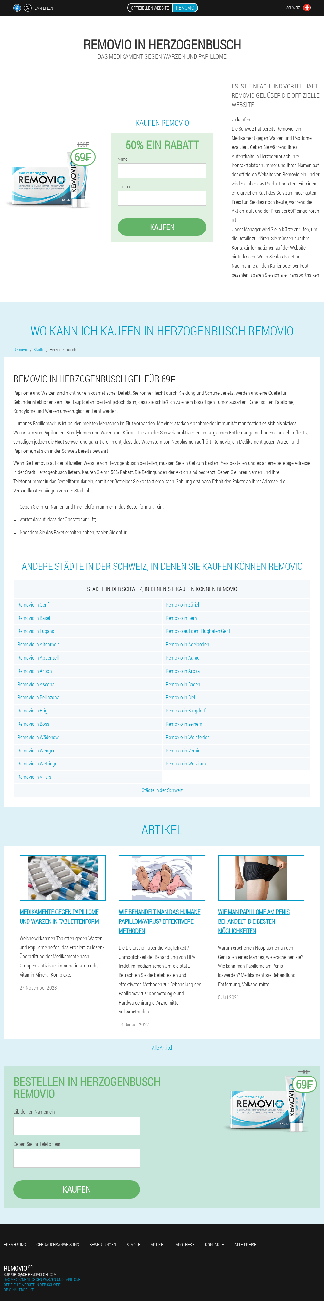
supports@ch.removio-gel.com (30, 1274)
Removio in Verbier (184, 750)
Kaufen (162, 227)
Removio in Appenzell (38, 657)
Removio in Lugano (35, 631)
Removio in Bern (181, 618)
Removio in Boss (33, 723)
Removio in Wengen (36, 750)
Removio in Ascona (35, 684)
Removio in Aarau (183, 657)
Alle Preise (245, 1244)
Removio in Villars (34, 776)
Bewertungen (103, 1244)
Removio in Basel (33, 618)
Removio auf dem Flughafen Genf (198, 631)
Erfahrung (15, 1244)
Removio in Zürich (183, 604)
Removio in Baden (183, 684)
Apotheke (185, 1244)
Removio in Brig (32, 710)
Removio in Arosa (183, 670)
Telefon (124, 187)
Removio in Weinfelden (188, 737)
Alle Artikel (162, 1047)
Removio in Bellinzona (38, 697)
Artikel (158, 1244)
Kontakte (214, 1244)
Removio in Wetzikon (186, 763)
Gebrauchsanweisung (57, 1244)
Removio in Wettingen (38, 763)
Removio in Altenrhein (38, 644)
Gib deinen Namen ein (34, 1111)
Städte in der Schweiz (162, 790)
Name (122, 159)
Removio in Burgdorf (186, 710)
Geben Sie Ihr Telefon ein (36, 1144)
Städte (133, 1244)
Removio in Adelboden (187, 644)
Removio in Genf (33, 604)
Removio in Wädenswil (38, 737)
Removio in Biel (180, 697)
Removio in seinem (184, 723)
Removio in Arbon (34, 670)
